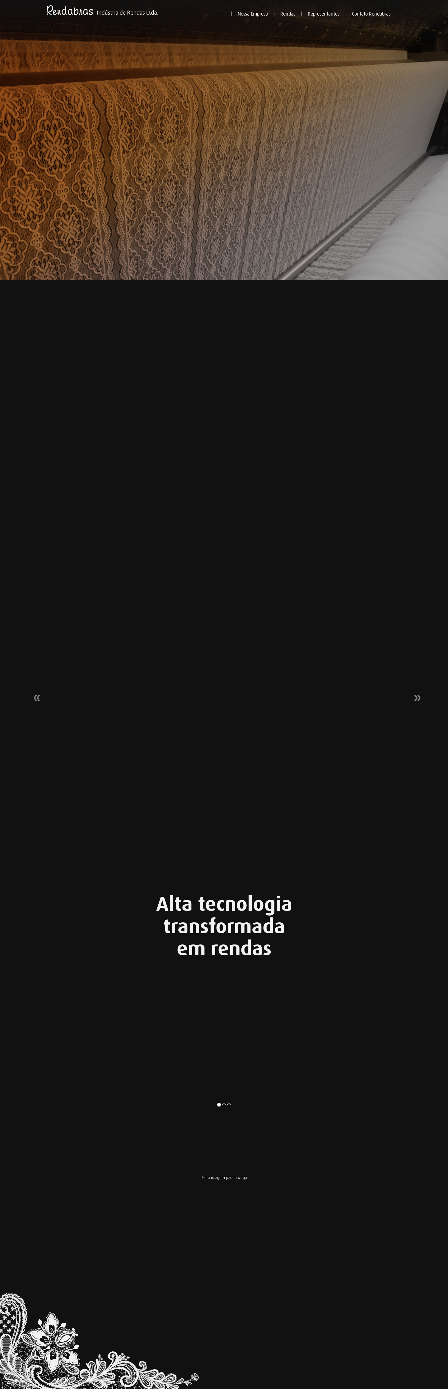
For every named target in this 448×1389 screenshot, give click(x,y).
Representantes (323, 14)
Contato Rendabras (371, 14)
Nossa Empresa (253, 14)
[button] (33, 694)
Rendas (287, 14)
